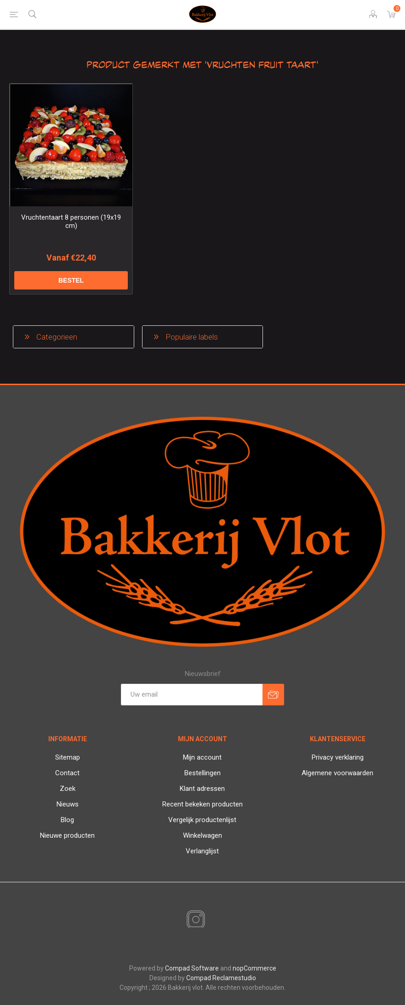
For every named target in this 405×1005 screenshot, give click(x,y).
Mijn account (202, 757)
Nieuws (68, 804)
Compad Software (192, 968)
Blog (67, 820)
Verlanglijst (202, 851)
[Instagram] (194, 920)
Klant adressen (202, 788)
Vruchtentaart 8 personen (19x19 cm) (71, 221)
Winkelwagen (202, 835)
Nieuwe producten (67, 835)
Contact (67, 773)
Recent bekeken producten (202, 804)
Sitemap (67, 757)
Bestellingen (202, 773)
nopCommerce (254, 968)
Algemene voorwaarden (337, 773)
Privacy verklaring (338, 757)
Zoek (67, 788)
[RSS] (211, 920)
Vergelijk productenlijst (202, 820)
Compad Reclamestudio (221, 978)
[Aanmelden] (191, 694)
